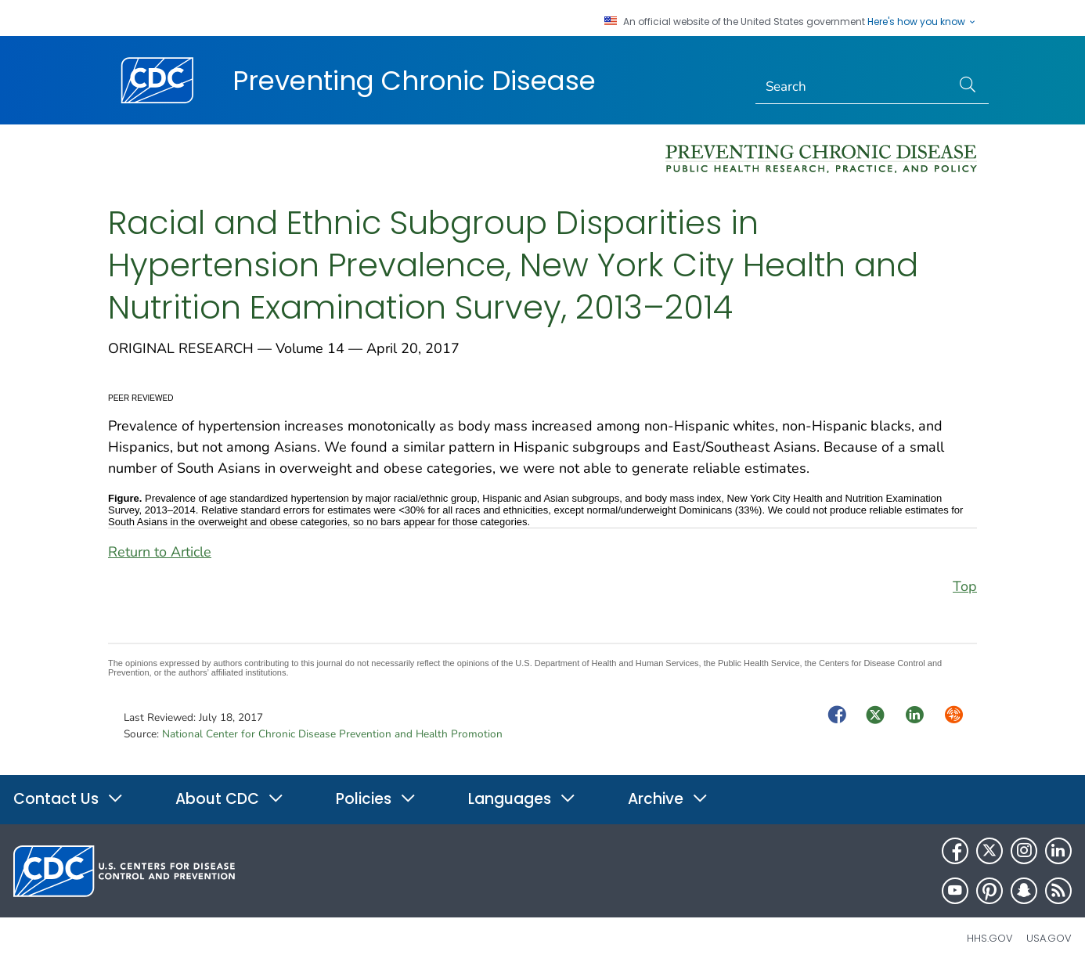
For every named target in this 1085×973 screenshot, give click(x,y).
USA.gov (1049, 938)
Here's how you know (922, 21)
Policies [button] (376, 798)
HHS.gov (990, 938)
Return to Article (159, 551)
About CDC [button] (229, 798)
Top (965, 586)
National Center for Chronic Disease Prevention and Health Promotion (332, 733)
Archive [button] (668, 798)
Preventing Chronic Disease (414, 80)
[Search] (853, 87)
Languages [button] (522, 798)
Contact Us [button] (68, 798)
